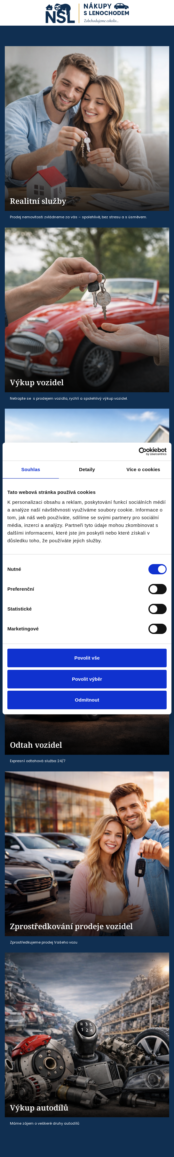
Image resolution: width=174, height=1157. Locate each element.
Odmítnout (87, 700)
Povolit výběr (87, 679)
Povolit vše (86, 658)
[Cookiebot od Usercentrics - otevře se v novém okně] (139, 451)
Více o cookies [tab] (143, 469)
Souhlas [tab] (30, 469)
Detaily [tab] (87, 469)
